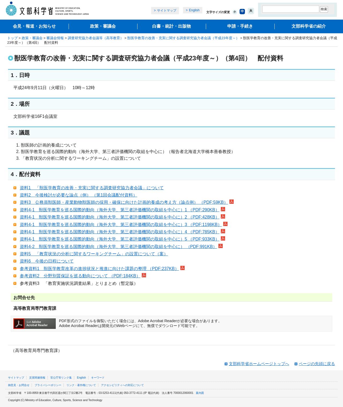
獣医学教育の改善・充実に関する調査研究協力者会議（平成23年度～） (183, 38)
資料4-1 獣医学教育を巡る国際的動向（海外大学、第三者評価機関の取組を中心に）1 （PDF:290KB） (122, 210)
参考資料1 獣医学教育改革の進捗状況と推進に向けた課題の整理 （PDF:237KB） (102, 268)
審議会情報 (55, 38)
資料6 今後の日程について (47, 261)
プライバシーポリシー (48, 385)
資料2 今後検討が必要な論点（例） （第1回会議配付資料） (78, 195)
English (194, 10)
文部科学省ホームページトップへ (259, 363)
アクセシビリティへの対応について (122, 385)
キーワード (98, 377)
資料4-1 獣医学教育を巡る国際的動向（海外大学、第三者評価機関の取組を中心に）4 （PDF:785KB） (122, 232)
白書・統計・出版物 (171, 26)
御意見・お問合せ (18, 385)
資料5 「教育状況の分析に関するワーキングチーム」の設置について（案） (94, 254)
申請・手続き (240, 26)
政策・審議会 (103, 26)
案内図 (200, 392)
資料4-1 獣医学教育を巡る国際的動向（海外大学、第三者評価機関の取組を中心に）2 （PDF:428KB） (122, 217)
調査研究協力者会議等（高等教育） (96, 38)
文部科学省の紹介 (309, 26)
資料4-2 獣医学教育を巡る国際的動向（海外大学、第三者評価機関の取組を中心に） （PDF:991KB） (121, 246)
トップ (12, 38)
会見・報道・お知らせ (34, 26)
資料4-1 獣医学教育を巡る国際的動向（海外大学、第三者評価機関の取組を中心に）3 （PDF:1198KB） (124, 224)
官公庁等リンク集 (61, 377)
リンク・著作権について (81, 385)
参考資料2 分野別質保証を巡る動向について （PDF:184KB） (83, 276)
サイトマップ (166, 10)
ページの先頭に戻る (317, 363)
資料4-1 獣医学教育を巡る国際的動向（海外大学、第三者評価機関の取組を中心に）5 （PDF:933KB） (122, 239)
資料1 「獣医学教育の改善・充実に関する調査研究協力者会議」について (92, 188)
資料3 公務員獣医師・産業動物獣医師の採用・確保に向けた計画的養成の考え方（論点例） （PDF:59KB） (127, 202)
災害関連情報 (37, 377)
